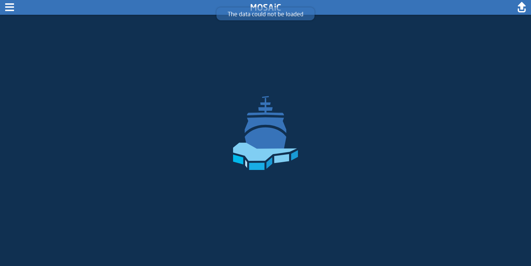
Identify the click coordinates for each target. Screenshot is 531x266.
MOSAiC (265, 7)
